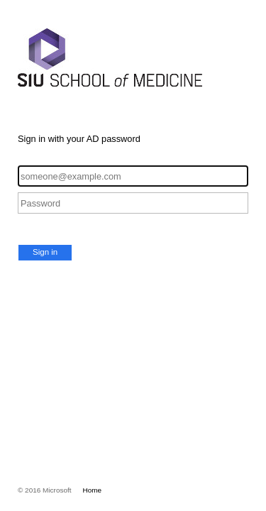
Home (92, 490)
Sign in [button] (45, 252)
